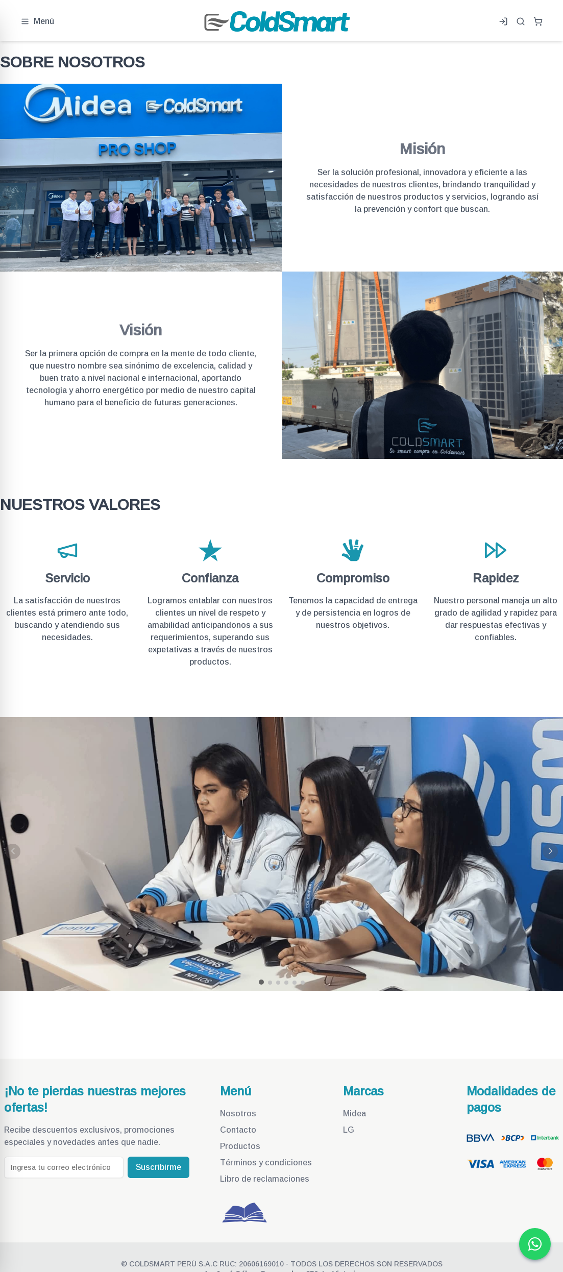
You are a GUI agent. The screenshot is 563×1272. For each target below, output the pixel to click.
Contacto (238, 1130)
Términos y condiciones (266, 1162)
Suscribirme (158, 1167)
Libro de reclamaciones (264, 1179)
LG (348, 1130)
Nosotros (238, 1113)
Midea (354, 1113)
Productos (240, 1146)
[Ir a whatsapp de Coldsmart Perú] (535, 1244)
